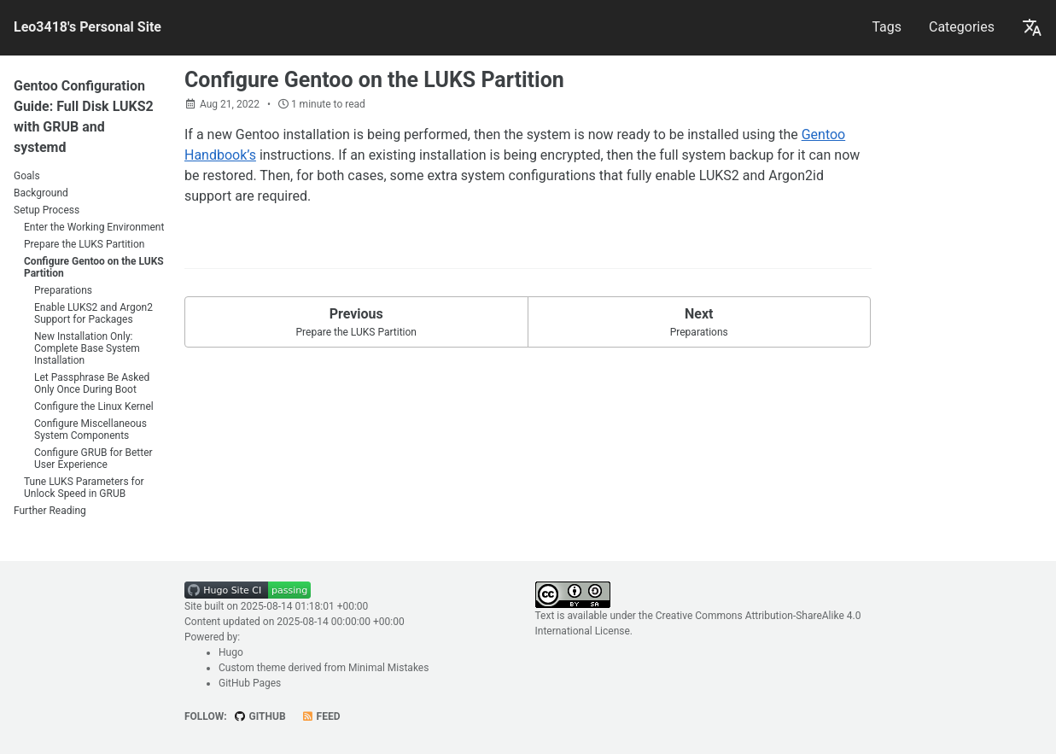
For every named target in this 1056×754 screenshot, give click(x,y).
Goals (27, 176)
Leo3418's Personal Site (87, 27)
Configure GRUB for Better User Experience (93, 459)
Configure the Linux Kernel (94, 406)
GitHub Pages (250, 683)
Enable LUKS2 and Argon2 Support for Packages (93, 313)
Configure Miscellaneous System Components (90, 429)
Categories (962, 27)
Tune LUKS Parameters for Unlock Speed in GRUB (84, 488)
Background (41, 193)
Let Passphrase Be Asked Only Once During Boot (91, 383)
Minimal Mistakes (388, 668)
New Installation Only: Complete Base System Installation (87, 348)
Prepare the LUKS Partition (84, 244)
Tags (886, 27)
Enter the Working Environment (94, 227)
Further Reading (50, 511)
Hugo (231, 652)
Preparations (63, 290)
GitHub (260, 716)
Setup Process (46, 210)
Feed (321, 716)
